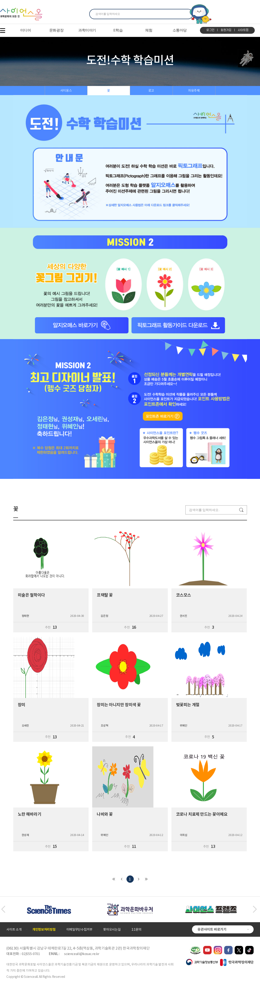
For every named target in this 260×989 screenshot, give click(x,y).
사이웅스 (66, 90)
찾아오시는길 (112, 929)
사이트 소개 (13, 929)
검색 (241, 510)
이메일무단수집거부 (79, 929)
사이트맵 (243, 30)
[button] (3, 909)
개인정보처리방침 (43, 929)
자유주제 (194, 90)
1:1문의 (136, 929)
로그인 (210, 30)
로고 (151, 90)
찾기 (187, 14)
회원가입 (226, 30)
